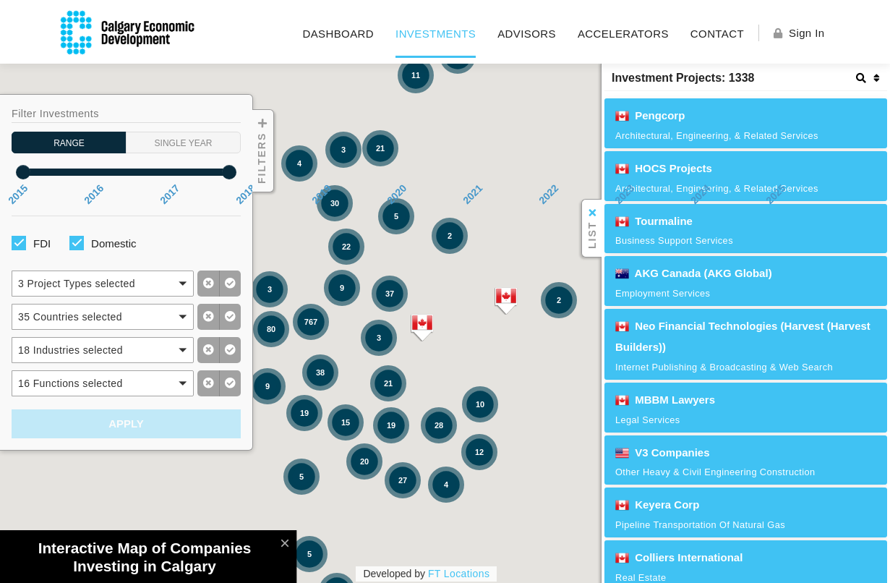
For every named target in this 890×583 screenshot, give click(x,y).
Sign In (799, 33)
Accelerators (623, 33)
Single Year (184, 140)
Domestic (114, 243)
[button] (103, 284)
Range (69, 140)
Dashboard (338, 33)
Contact (717, 33)
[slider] (23, 172)
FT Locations (458, 573)
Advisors (526, 33)
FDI (42, 243)
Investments (435, 33)
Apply (126, 423)
